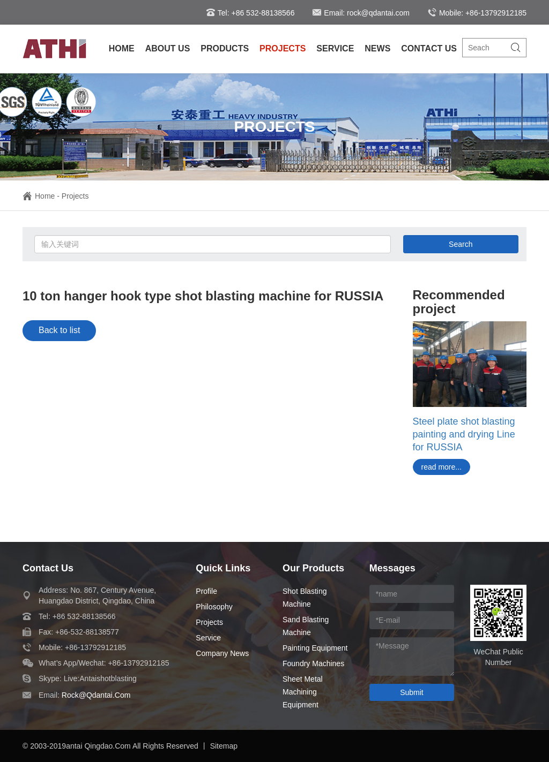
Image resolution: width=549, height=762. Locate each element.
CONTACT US (429, 48)
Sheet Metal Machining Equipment (303, 692)
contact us (48, 568)
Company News (222, 653)
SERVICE (335, 48)
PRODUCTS (225, 48)
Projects (75, 196)
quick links (223, 568)
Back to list (59, 330)
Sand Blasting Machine (306, 626)
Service (208, 637)
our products (313, 568)
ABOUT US (167, 48)
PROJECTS (282, 48)
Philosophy (214, 606)
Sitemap (224, 746)
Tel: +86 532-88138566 (250, 13)
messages (392, 568)
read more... (441, 467)
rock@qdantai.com (96, 695)
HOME (122, 48)
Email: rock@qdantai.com (361, 13)
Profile (206, 591)
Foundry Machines (313, 663)
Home (39, 196)
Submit (412, 692)
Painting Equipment (315, 648)
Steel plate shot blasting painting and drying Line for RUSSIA (464, 434)
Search (460, 244)
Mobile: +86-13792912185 (477, 13)
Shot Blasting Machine (305, 597)
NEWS (377, 48)
